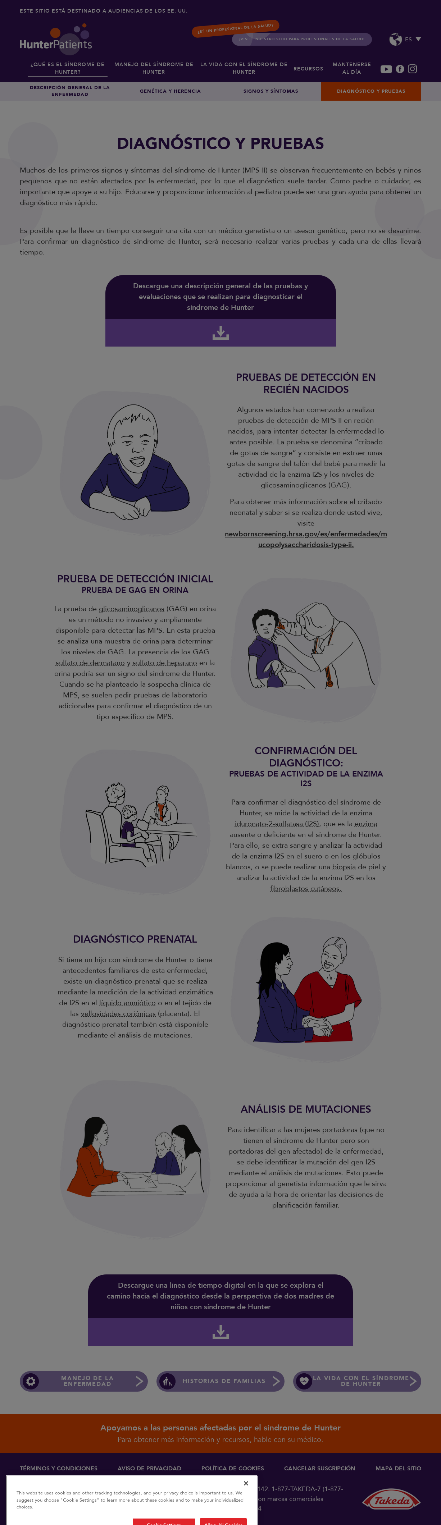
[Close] (246, 1501)
